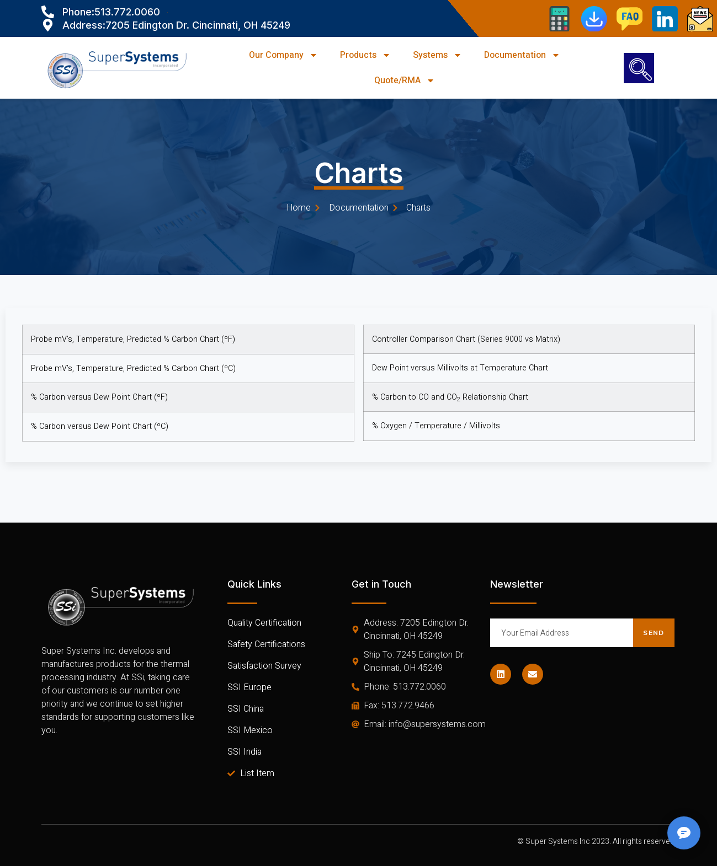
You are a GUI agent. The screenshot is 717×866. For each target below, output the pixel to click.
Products (365, 55)
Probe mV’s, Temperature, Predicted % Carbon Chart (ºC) (133, 368)
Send (653, 632)
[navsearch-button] (639, 68)
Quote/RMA (404, 80)
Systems (437, 55)
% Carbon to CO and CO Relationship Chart (450, 393)
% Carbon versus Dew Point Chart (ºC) (99, 426)
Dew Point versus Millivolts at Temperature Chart (460, 364)
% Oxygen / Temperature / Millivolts (436, 422)
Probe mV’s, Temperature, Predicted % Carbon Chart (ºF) (133, 339)
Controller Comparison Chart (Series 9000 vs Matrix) (466, 335)
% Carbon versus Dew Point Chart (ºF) (99, 397)
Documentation (522, 55)
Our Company (283, 55)
